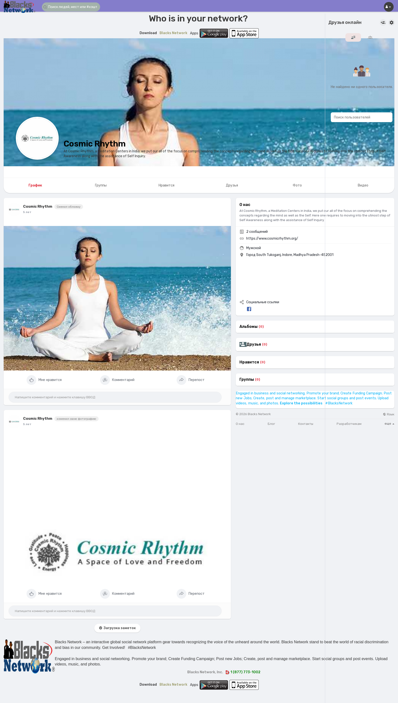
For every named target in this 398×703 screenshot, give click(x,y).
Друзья (253, 344)
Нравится (249, 362)
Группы (246, 379)
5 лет (27, 212)
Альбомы (248, 327)
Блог (271, 423)
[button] (71, 6)
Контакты (305, 423)
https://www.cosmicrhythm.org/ (272, 238)
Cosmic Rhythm (95, 143)
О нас (240, 423)
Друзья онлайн (344, 22)
